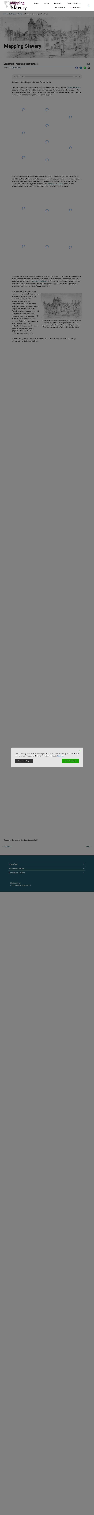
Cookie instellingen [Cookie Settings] (24, 761)
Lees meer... (61, 756)
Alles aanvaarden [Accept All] (70, 761)
